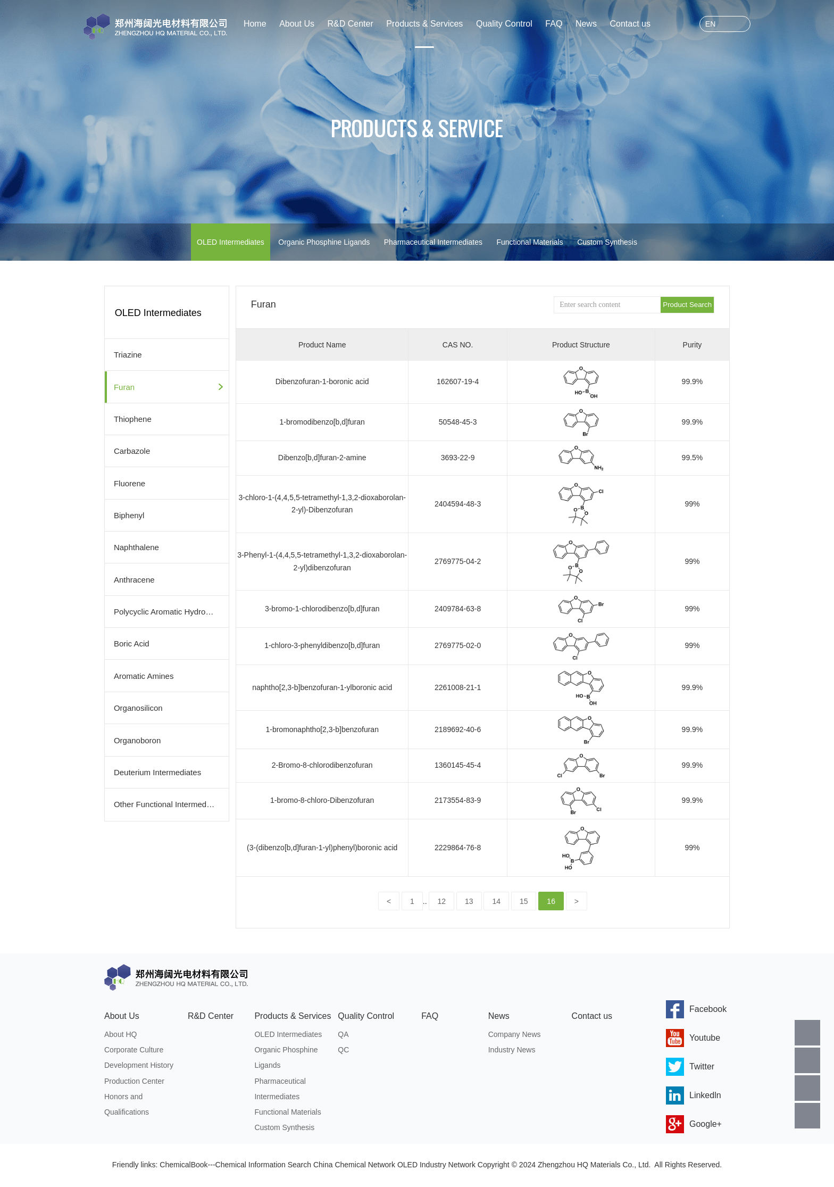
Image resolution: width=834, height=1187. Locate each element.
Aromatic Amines (144, 673)
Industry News (512, 1051)
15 (524, 901)
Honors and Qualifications (126, 1106)
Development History (138, 1067)
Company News (514, 1035)
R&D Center (350, 23)
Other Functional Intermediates (168, 801)
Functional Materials (529, 242)
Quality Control (504, 23)
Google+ (694, 1124)
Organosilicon (138, 705)
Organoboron (137, 737)
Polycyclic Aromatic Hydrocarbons (171, 610)
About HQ (120, 1035)
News (586, 23)
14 (496, 901)
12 (441, 901)
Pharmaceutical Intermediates (433, 242)
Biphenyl (129, 514)
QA (343, 1035)
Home (255, 23)
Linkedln (693, 1095)
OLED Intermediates (230, 242)
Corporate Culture (133, 1051)
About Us (296, 23)
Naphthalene (136, 546)
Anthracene (134, 578)
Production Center (134, 1082)
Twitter (690, 1067)
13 (469, 901)
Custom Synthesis (607, 242)
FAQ (553, 23)
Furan (124, 386)
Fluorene (129, 482)
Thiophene (133, 418)
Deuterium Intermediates (157, 769)
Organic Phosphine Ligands (324, 242)
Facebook (696, 1009)
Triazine (128, 354)
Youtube (693, 1038)
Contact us (630, 23)
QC (343, 1051)
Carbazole (132, 450)
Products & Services (424, 23)
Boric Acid (131, 641)
